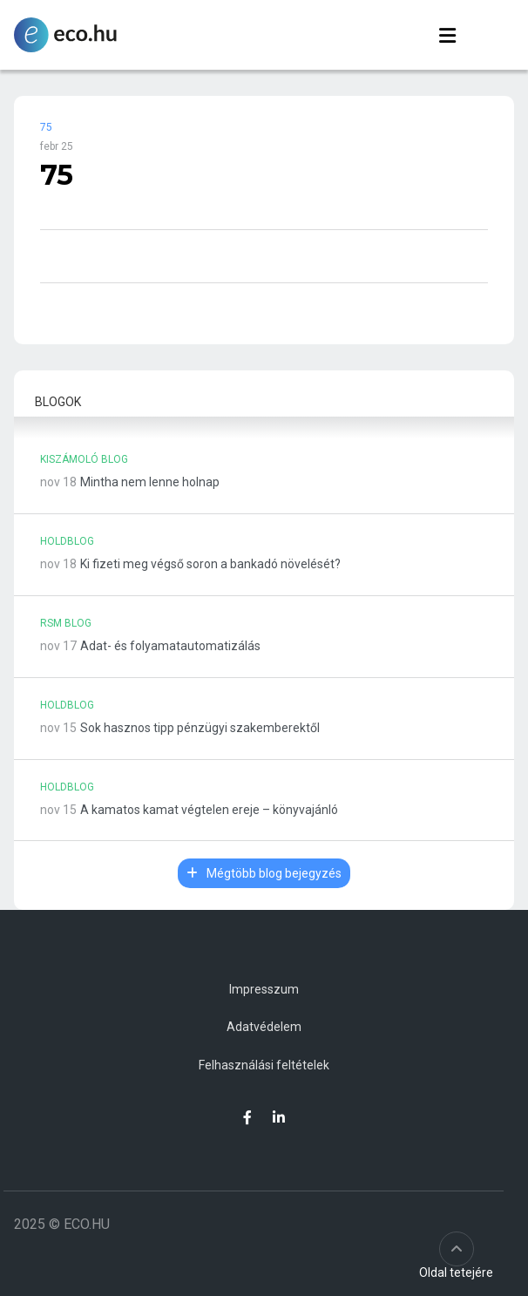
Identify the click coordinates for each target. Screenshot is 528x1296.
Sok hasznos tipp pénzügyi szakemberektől (200, 728)
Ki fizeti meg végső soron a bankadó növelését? (210, 564)
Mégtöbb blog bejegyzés (264, 873)
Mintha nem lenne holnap (150, 482)
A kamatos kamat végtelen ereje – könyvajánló (209, 810)
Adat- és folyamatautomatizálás (170, 646)
